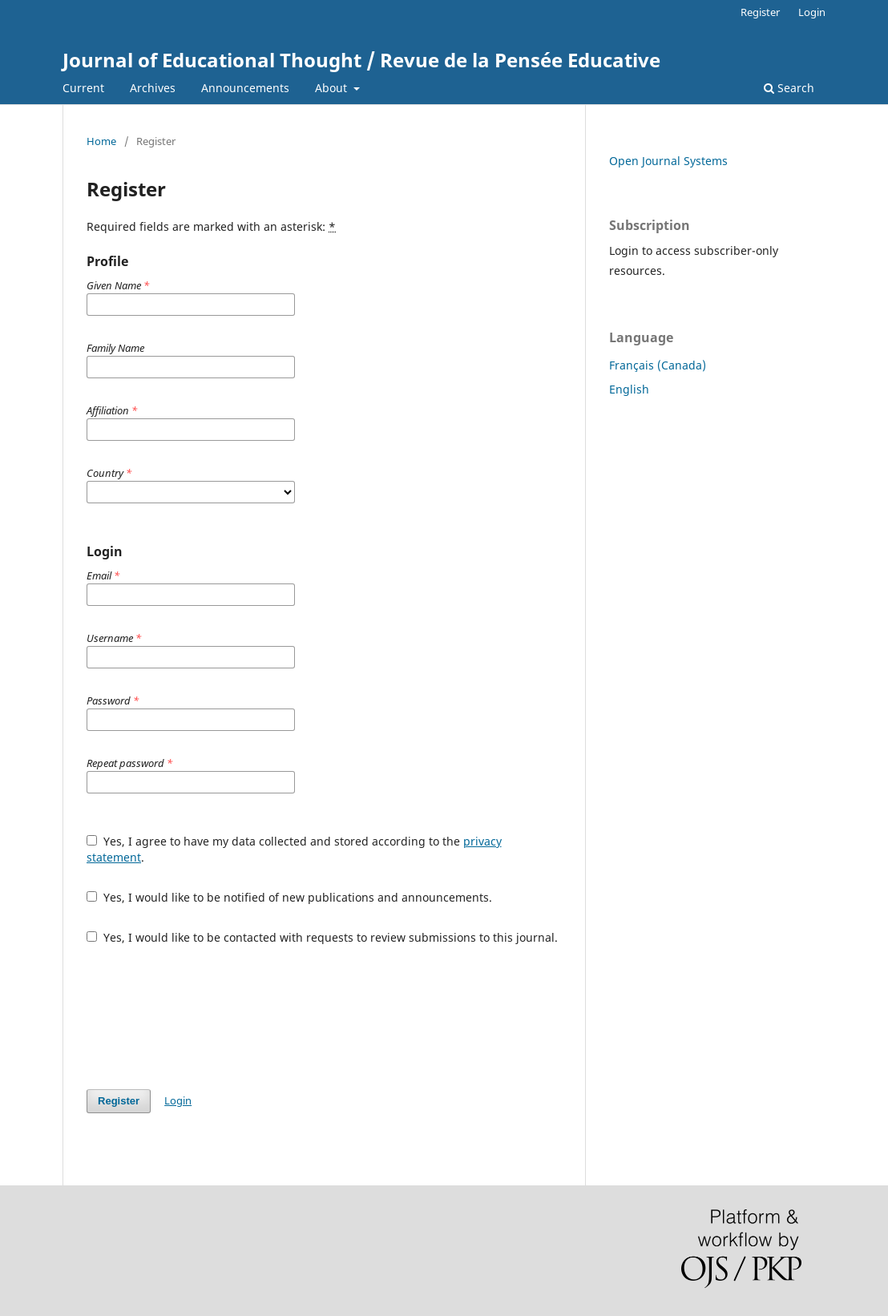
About (332, 87)
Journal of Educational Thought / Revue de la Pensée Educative (361, 59)
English (629, 389)
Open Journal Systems (668, 160)
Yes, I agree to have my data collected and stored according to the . (294, 849)
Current (83, 87)
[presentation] (208, 1017)
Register (760, 12)
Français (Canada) (657, 365)
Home (101, 141)
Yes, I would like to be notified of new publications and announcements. (289, 897)
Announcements (245, 87)
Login (811, 12)
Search (789, 87)
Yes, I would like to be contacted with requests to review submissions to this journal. (322, 937)
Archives (153, 87)
